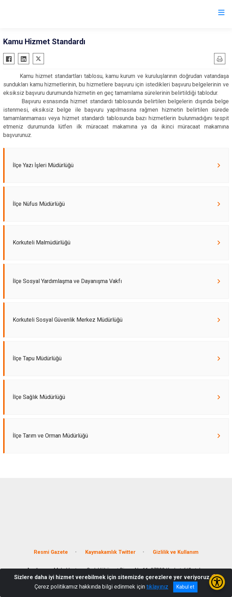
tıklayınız (157, 586)
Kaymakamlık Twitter (110, 552)
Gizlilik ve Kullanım (176, 552)
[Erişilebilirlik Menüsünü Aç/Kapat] (217, 582)
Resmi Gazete (51, 552)
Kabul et (185, 587)
